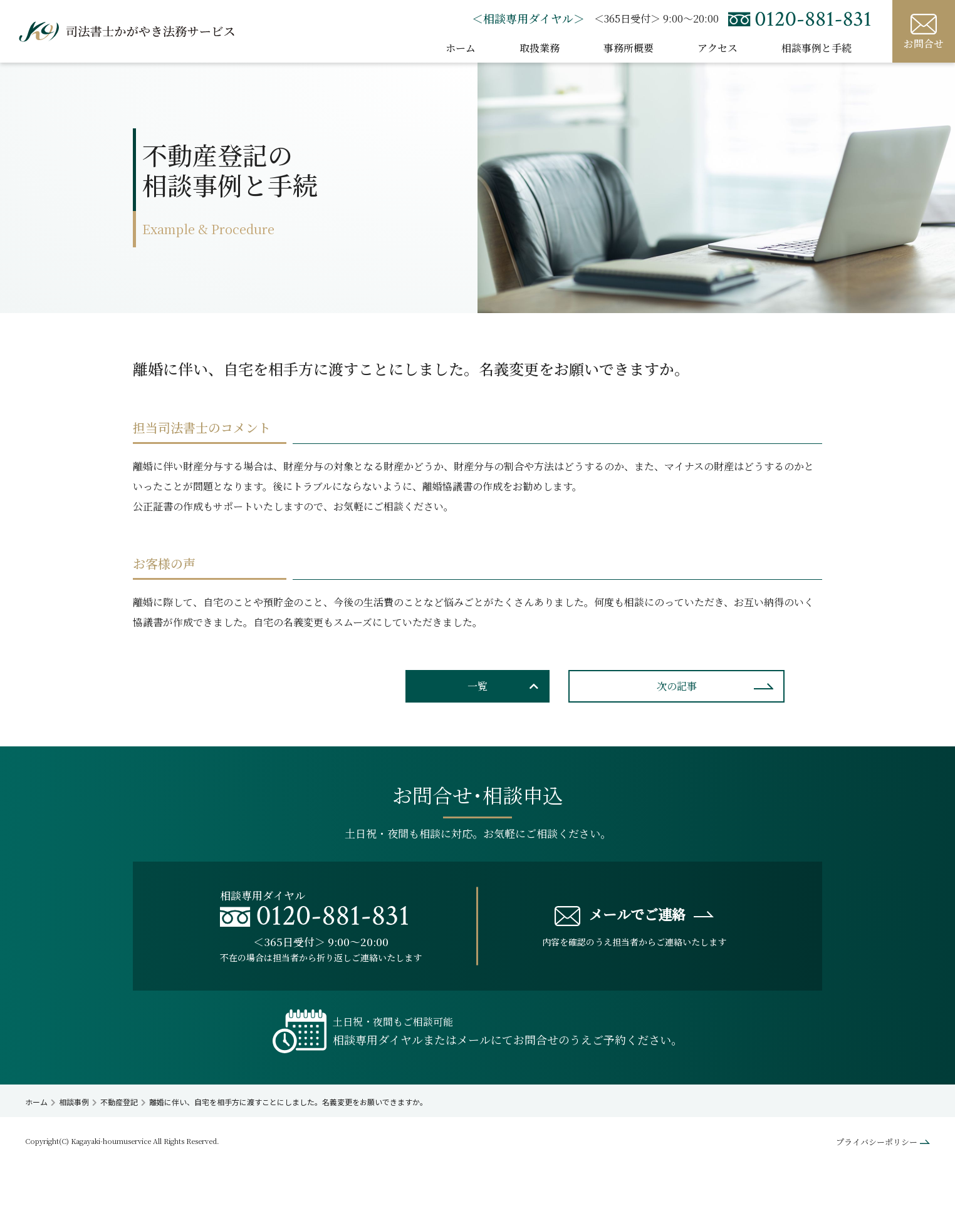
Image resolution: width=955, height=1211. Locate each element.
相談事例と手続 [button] (816, 48)
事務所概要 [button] (628, 48)
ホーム (461, 48)
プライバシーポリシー (876, 1142)
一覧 (477, 686)
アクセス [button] (717, 48)
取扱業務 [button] (539, 48)
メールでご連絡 (620, 915)
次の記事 (677, 686)
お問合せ (924, 32)
